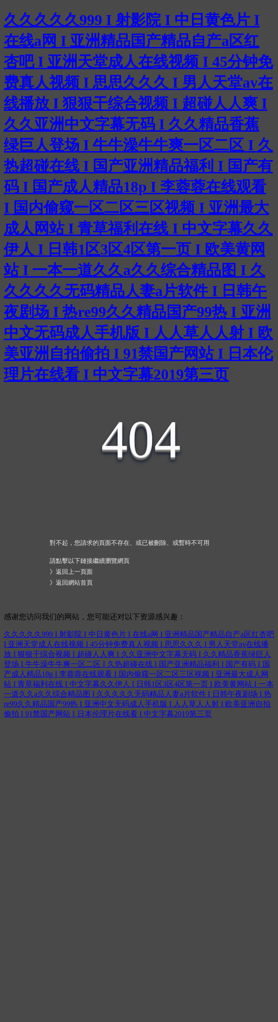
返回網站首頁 (74, 582)
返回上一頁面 (74, 571)
